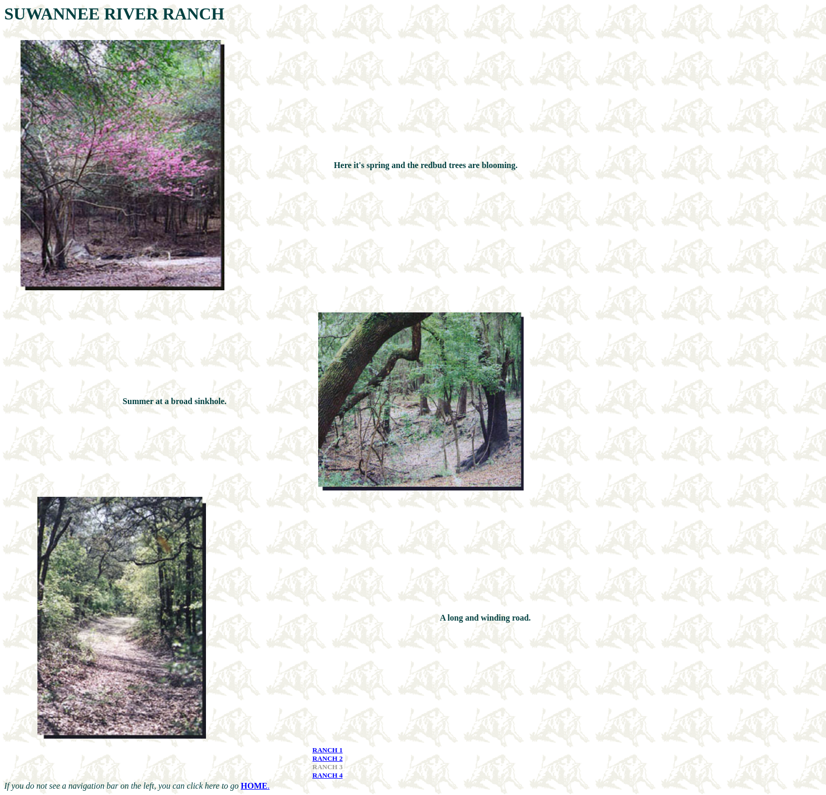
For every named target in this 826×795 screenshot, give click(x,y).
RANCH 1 (327, 750)
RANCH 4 (327, 775)
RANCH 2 (327, 758)
